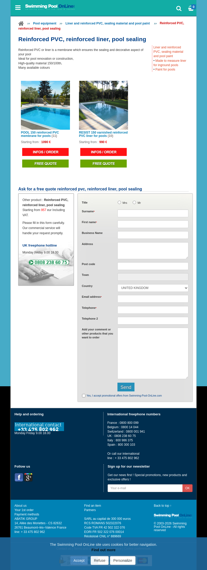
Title (84, 202)
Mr (139, 202)
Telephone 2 (90, 318)
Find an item (92, 505)
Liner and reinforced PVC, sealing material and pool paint (108, 23)
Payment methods (26, 514)
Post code (88, 264)
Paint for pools (165, 69)
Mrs (125, 202)
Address (87, 243)
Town (85, 274)
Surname (88, 211)
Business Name (92, 232)
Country (87, 285)
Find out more (103, 550)
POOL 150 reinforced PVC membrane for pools (40, 134)
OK (187, 488)
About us (20, 505)
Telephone (89, 307)
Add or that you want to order (97, 333)
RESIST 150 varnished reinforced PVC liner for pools (103, 134)
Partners (90, 510)
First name (89, 222)
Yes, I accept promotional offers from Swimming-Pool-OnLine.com (124, 395)
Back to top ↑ (163, 505)
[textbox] (152, 266)
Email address (92, 296)
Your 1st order (24, 510)
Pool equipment (44, 23)
